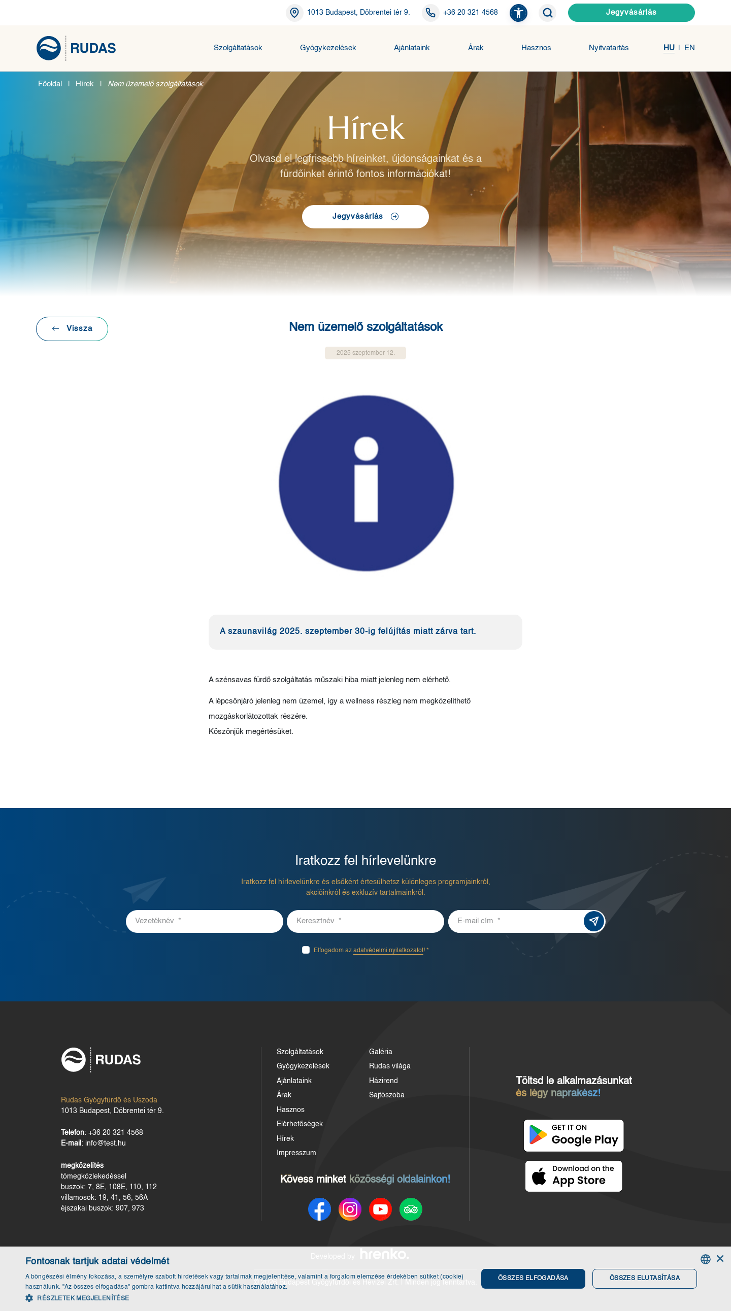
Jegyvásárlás (631, 12)
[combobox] (706, 1259)
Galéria (380, 1052)
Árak (476, 48)
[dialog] (365, 1279)
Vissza (72, 328)
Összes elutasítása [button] (645, 1278)
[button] (518, 13)
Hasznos (536, 48)
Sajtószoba (387, 1095)
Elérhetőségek (300, 1124)
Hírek (85, 84)
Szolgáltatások (238, 48)
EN (689, 48)
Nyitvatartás (609, 48)
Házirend (383, 1081)
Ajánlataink (412, 48)
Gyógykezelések (328, 48)
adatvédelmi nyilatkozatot (388, 951)
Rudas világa (390, 1066)
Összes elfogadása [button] (533, 1278)
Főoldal (50, 84)
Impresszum (296, 1153)
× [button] (719, 1259)
